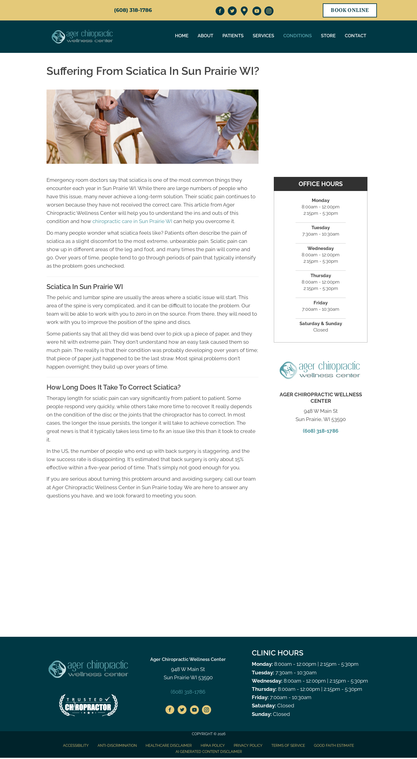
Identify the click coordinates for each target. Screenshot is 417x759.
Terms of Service (288, 745)
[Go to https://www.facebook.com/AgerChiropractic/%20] (169, 710)
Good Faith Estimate (334, 745)
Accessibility (76, 745)
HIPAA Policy (213, 745)
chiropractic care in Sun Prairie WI (132, 221)
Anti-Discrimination (117, 745)
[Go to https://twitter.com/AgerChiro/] (232, 11)
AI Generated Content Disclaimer (209, 752)
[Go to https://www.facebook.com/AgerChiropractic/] (220, 11)
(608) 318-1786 (133, 10)
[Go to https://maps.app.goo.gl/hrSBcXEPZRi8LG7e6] (244, 11)
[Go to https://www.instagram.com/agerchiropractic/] (269, 11)
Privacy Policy (248, 745)
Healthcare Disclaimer (169, 745)
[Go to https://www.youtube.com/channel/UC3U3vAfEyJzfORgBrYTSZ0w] (256, 11)
